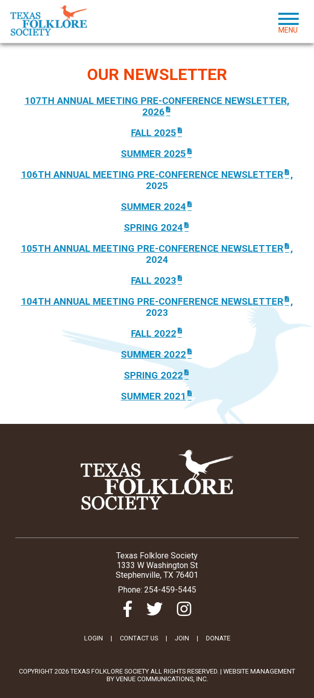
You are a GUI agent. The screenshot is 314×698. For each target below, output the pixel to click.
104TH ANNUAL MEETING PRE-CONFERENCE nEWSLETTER (156, 301)
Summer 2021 (157, 396)
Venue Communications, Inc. (162, 679)
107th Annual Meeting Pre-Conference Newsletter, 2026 (157, 106)
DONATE (218, 638)
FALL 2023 (157, 280)
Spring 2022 (157, 375)
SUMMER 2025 (157, 153)
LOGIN (93, 638)
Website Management (259, 671)
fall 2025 (157, 133)
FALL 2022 (157, 333)
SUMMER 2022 (157, 354)
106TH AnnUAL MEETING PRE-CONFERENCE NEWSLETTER (156, 174)
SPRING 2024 (157, 227)
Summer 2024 (157, 206)
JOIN (182, 638)
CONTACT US (139, 638)
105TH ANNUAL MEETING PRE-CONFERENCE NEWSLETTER (156, 248)
